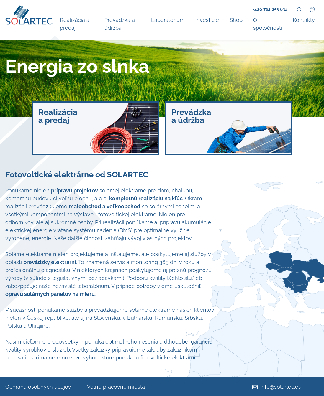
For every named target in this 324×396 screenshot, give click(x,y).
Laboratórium (168, 20)
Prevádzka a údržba (119, 24)
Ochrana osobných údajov (38, 387)
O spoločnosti (267, 24)
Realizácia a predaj (74, 24)
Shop (236, 20)
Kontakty (304, 20)
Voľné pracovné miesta (116, 387)
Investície (207, 20)
